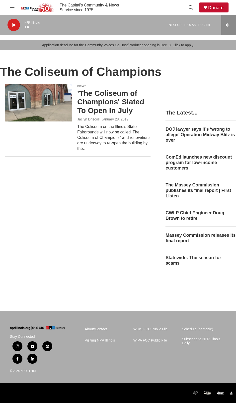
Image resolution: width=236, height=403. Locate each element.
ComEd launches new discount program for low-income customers (198, 163)
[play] (14, 25)
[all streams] (228, 25)
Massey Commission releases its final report (200, 238)
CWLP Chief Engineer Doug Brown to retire (194, 215)
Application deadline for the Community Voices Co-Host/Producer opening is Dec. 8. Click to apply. (118, 45)
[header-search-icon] (191, 7)
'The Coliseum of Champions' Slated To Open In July (110, 102)
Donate (216, 7)
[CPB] (185, 393)
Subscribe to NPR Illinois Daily (201, 341)
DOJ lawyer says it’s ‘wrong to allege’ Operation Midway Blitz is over (200, 135)
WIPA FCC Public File (150, 340)
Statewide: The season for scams (193, 260)
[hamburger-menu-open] (12, 7)
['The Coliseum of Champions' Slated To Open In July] (38, 102)
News (81, 86)
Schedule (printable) (197, 329)
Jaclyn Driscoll (88, 119)
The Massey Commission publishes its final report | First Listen (198, 190)
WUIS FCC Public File (150, 329)
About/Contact (96, 329)
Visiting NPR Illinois (100, 340)
